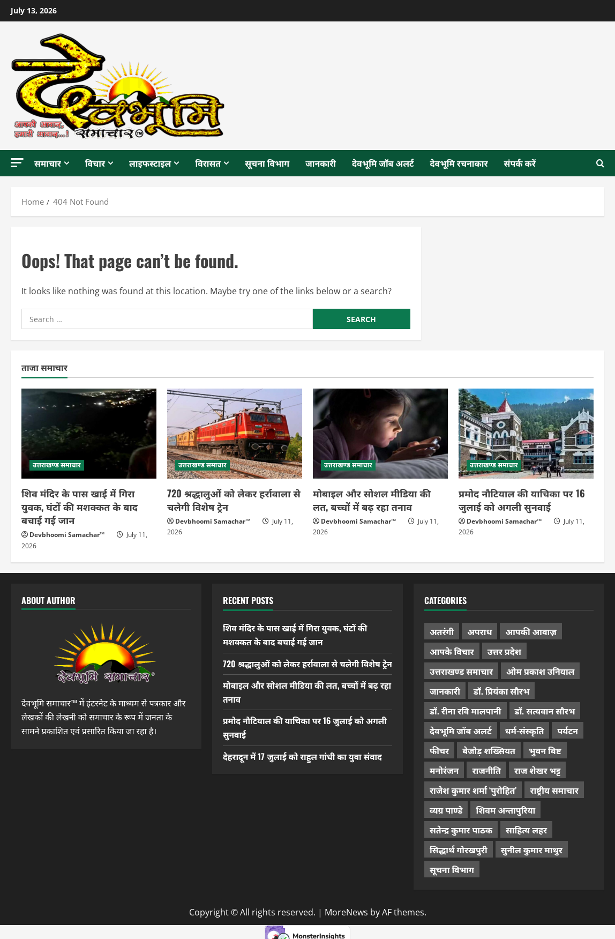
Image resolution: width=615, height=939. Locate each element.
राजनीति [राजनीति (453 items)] (486, 770)
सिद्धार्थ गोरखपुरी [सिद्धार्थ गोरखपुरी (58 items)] (459, 849)
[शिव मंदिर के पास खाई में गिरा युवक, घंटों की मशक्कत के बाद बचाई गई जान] (88, 434)
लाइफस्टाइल (150, 162)
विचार (95, 162)
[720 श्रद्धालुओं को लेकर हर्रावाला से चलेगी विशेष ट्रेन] (234, 434)
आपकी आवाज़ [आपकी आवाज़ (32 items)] (530, 631)
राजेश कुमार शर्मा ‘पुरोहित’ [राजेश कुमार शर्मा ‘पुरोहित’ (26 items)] (473, 790)
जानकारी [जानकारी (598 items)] (445, 690)
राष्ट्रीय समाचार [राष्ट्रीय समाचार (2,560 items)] (554, 790)
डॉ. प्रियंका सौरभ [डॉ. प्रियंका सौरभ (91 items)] (502, 690)
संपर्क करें (520, 162)
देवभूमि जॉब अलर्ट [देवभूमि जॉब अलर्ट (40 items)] (461, 730)
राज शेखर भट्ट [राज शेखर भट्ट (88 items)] (537, 770)
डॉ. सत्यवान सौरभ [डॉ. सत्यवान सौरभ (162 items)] (545, 710)
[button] (17, 162)
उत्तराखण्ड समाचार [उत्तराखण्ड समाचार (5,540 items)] (461, 671)
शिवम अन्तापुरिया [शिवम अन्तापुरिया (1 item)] (505, 809)
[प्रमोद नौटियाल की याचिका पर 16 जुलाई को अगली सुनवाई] (526, 434)
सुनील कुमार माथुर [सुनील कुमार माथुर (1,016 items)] (531, 849)
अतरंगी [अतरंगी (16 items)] (442, 631)
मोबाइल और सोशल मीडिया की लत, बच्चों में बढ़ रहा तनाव (372, 499)
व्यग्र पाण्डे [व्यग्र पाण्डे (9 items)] (446, 809)
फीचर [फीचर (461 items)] (439, 750)
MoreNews (346, 912)
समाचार (47, 162)
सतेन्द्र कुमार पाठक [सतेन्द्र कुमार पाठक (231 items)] (461, 829)
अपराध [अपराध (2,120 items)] (479, 631)
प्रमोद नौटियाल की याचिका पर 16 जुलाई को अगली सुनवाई (522, 499)
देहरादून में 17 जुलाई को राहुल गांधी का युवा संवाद (304, 769)
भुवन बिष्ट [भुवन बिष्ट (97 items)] (545, 750)
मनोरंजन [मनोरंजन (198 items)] (444, 770)
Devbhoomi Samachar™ (66, 534)
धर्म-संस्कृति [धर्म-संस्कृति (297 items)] (524, 730)
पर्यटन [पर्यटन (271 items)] (567, 730)
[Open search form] (600, 163)
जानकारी (320, 162)
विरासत (208, 162)
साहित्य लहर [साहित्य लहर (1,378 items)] (526, 829)
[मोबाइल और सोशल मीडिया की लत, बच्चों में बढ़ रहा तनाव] (380, 434)
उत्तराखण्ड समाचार (57, 465)
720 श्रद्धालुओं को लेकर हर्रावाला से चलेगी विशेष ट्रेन (234, 499)
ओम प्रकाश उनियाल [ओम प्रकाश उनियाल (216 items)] (540, 671)
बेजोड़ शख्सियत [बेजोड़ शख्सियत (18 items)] (488, 750)
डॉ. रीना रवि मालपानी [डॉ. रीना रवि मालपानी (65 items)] (465, 710)
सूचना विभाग (267, 162)
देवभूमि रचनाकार (459, 162)
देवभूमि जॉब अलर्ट (383, 162)
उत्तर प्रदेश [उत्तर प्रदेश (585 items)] (504, 651)
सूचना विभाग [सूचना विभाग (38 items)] (452, 869)
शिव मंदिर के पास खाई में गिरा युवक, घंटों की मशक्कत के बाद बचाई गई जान (79, 506)
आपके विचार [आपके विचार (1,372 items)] (452, 651)
